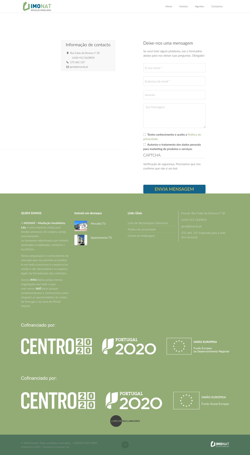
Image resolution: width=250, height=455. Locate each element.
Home (168, 6)
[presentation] (171, 178)
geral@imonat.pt (191, 226)
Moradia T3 (98, 223)
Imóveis (183, 6)
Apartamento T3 (101, 237)
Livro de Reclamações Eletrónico (148, 223)
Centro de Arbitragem (141, 235)
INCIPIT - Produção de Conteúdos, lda (51, 447)
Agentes (199, 6)
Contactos (216, 6)
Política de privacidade (142, 229)
